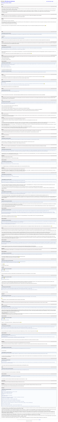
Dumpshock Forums (3, 2)
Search (48, 1)
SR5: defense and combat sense (10, 1)
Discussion (7, 2)
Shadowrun (10, 2)
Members (50, 1)
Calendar (52, 1)
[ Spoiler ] (3, 121)
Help (46, 1)
